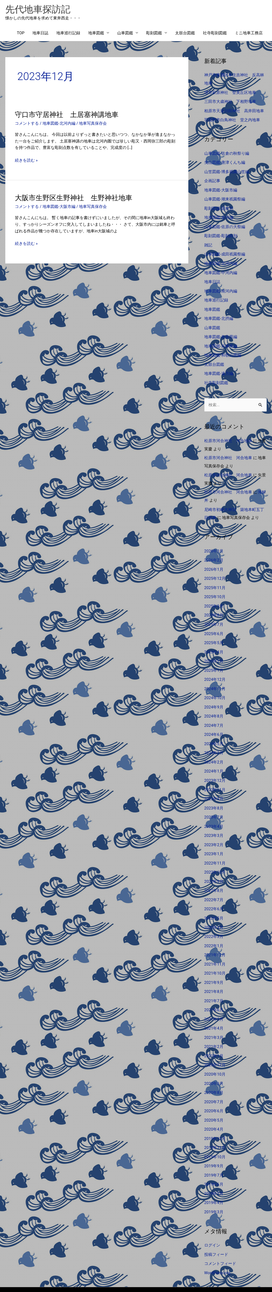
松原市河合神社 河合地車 (228, 434)
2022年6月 (213, 893)
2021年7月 (213, 982)
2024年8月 (213, 704)
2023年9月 (213, 785)
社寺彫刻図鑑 (215, 33)
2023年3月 (213, 821)
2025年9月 (213, 597)
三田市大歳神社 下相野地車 (230, 101)
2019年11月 (215, 1126)
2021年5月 (213, 1000)
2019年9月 (213, 1144)
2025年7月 (213, 615)
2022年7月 (213, 884)
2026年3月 (213, 543)
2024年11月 (215, 677)
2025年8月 (213, 605)
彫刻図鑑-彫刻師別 (220, 232)
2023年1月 (213, 839)
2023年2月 (213, 830)
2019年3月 (213, 1189)
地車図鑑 (96, 33)
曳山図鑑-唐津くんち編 (224, 161)
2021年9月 (213, 964)
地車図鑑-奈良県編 (220, 331)
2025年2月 (213, 650)
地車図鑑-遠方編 (218, 367)
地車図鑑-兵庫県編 (220, 340)
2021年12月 (215, 938)
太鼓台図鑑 (185, 33)
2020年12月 (215, 1045)
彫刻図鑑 (154, 33)
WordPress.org (217, 1249)
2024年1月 (213, 758)
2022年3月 (213, 920)
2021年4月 (213, 1009)
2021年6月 (213, 991)
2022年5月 (213, 902)
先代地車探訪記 (37, 9)
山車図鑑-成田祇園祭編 (224, 251)
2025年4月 (213, 641)
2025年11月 (215, 579)
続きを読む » (26, 160)
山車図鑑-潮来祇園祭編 (224, 197)
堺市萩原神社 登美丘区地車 (230, 92)
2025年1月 (213, 659)
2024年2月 (213, 749)
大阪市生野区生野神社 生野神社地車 (73, 198)
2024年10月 (215, 686)
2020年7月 (213, 1081)
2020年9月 (213, 1063)
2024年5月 (213, 731)
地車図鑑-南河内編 (220, 286)
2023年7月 (213, 803)
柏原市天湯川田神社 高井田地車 (234, 110)
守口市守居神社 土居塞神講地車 (66, 115)
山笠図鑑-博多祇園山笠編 (226, 170)
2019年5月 (213, 1171)
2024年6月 (213, 722)
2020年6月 (213, 1090)
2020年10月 (215, 1054)
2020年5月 (213, 1099)
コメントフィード (220, 1240)
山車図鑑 (125, 33)
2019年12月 (215, 1117)
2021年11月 (215, 947)
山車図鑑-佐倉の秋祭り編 (226, 152)
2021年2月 (213, 1027)
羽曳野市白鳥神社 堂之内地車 (232, 119)
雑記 (208, 242)
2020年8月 (213, 1072)
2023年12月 (215, 767)
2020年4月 (213, 1108)
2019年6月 (213, 1162)
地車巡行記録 (68, 33)
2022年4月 (213, 911)
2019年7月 (213, 1153)
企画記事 (212, 179)
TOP (20, 33)
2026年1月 (213, 561)
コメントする (27, 123)
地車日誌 (40, 33)
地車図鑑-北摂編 (218, 313)
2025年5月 (213, 633)
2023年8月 (213, 794)
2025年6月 (213, 624)
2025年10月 (215, 588)
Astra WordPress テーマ (178, 1277)
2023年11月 (215, 776)
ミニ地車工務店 (249, 33)
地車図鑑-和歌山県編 (222, 349)
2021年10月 (215, 956)
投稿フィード (216, 1231)
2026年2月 (213, 552)
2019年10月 (215, 1135)
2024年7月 (213, 713)
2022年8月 (213, 875)
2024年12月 (215, 668)
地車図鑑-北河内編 (58, 123)
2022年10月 (215, 857)
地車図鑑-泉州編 (218, 215)
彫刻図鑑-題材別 (218, 206)
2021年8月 (213, 973)
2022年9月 (213, 866)
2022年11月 (215, 848)
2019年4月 (213, 1180)
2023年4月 (213, 812)
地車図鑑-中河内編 (220, 268)
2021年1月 (213, 1036)
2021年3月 (213, 1018)
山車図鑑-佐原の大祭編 (224, 224)
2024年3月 (213, 740)
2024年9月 (213, 695)
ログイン (212, 1222)
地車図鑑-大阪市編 (58, 206)
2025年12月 (215, 570)
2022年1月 (213, 928)
